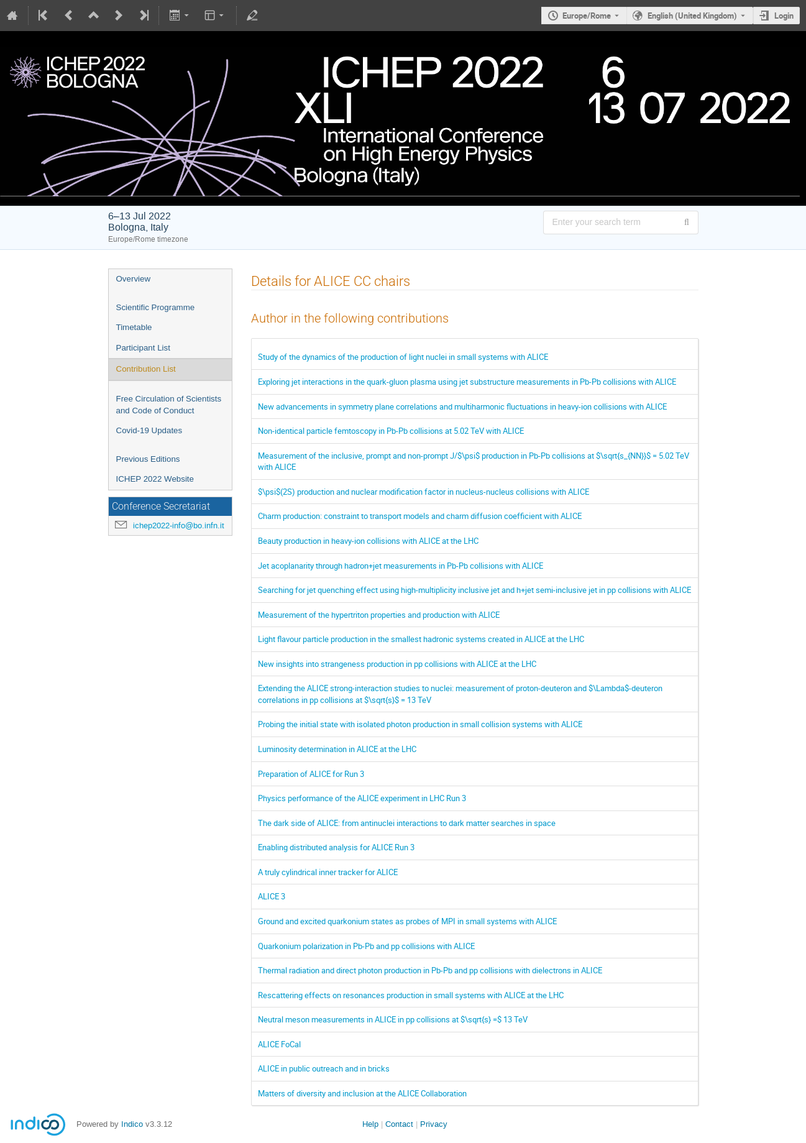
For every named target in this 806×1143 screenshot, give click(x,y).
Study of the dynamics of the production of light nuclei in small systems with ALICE (403, 356)
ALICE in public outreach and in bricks (324, 1068)
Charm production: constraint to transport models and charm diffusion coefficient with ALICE (420, 515)
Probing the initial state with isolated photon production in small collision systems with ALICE (420, 724)
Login (784, 15)
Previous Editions (148, 459)
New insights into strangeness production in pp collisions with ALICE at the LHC (397, 663)
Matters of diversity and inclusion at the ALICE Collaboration (362, 1093)
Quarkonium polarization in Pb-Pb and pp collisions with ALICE (366, 946)
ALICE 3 (271, 896)
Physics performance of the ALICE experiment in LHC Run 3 (362, 798)
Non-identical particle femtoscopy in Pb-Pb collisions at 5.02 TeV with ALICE (391, 430)
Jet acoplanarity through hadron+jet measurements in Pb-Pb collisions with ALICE (400, 565)
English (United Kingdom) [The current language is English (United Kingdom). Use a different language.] (692, 15)
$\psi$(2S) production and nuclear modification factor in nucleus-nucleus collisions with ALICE (423, 491)
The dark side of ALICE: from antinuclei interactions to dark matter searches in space (407, 823)
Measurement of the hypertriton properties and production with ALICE (379, 614)
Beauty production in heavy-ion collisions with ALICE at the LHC (368, 540)
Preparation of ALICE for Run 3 (311, 773)
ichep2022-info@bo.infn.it (178, 525)
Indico (132, 1124)
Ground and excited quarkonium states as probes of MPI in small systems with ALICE (407, 921)
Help (370, 1124)
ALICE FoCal (279, 1044)
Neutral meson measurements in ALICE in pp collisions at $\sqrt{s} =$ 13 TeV (393, 1019)
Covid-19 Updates (149, 430)
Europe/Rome (586, 15)
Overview (133, 278)
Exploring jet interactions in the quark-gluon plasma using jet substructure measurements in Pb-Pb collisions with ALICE (467, 381)
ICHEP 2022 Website (155, 479)
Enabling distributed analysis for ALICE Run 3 (336, 847)
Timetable (134, 327)
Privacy (433, 1124)
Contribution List (146, 369)
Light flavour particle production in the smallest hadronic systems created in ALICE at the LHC (421, 639)
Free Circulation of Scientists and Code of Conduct (169, 404)
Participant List (143, 347)
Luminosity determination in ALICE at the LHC (337, 749)
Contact (399, 1124)
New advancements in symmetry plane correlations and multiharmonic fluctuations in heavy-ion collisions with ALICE (462, 406)
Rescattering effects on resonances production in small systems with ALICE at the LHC (411, 995)
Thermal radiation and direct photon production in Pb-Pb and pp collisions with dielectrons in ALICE (430, 970)
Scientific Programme (155, 307)
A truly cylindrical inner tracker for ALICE (328, 872)
